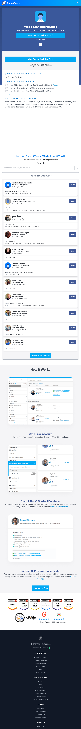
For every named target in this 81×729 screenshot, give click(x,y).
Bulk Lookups (40, 666)
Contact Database (49, 501)
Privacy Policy (40, 693)
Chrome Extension (40, 660)
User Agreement (40, 690)
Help (40, 684)
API (40, 669)
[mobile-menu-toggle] (77, 3)
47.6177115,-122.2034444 (40, 644)
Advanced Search (40, 657)
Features (40, 709)
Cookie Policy (41, 696)
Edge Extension (40, 663)
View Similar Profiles (41, 356)
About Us (40, 727)
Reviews (40, 687)
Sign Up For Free (40, 588)
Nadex (62, 30)
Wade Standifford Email (40, 27)
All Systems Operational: (41, 648)
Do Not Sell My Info (40, 699)
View (73, 185)
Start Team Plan (40, 712)
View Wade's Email (40, 35)
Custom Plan (40, 715)
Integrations (40, 672)
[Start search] (77, 168)
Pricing (40, 681)
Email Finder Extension (59, 507)
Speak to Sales (40, 718)
